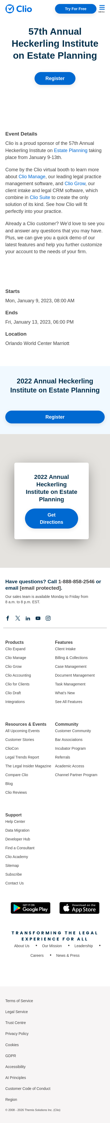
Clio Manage (32, 176)
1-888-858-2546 (76, 581)
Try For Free (75, 9)
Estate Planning (70, 150)
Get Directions (51, 518)
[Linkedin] (28, 618)
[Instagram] (48, 618)
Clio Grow (75, 183)
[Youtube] (38, 618)
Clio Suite (40, 197)
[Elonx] (17, 618)
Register (55, 78)
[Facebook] (7, 618)
